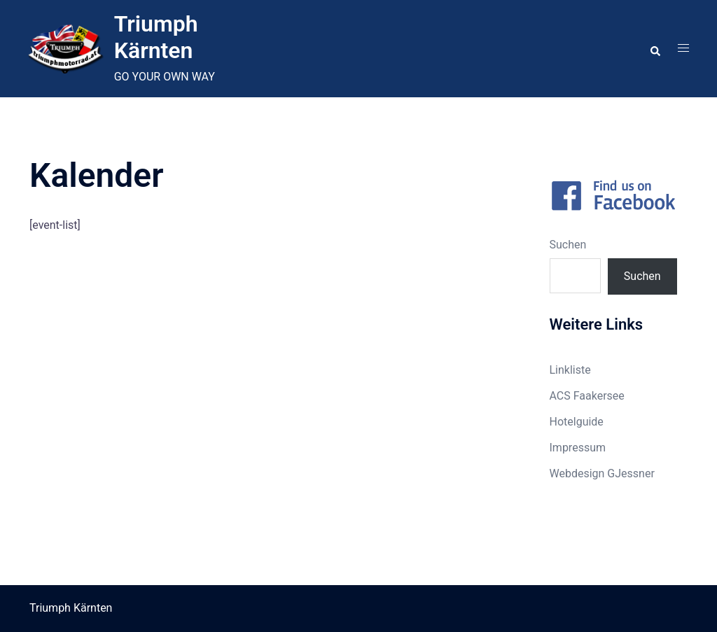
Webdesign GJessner (602, 473)
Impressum (578, 447)
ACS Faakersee (587, 395)
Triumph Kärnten (156, 37)
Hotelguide (577, 421)
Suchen (568, 244)
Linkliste (570, 370)
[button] (654, 48)
